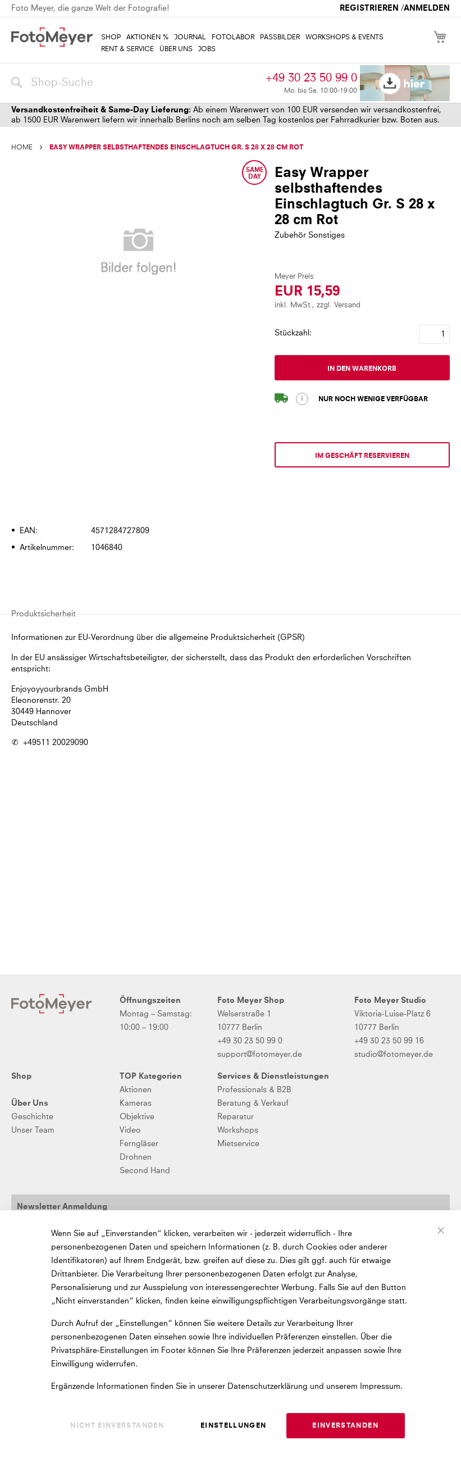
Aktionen (136, 1090)
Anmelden (427, 8)
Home (22, 147)
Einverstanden (345, 1426)
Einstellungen (233, 1426)
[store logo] (52, 37)
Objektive (137, 1117)
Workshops (237, 1130)
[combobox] (135, 83)
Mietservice (238, 1144)
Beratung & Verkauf (253, 1103)
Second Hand (145, 1171)
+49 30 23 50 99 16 (389, 1041)
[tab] (229, 499)
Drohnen (136, 1157)
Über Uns (29, 1103)
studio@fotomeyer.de (393, 1055)
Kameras (136, 1103)
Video (130, 1130)
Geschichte (32, 1117)
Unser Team (32, 1130)
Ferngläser (139, 1144)
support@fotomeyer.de (259, 1055)
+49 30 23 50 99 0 (311, 78)
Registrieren (369, 8)
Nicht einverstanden (117, 1426)
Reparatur (235, 1117)
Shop (21, 1076)
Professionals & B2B (254, 1090)
